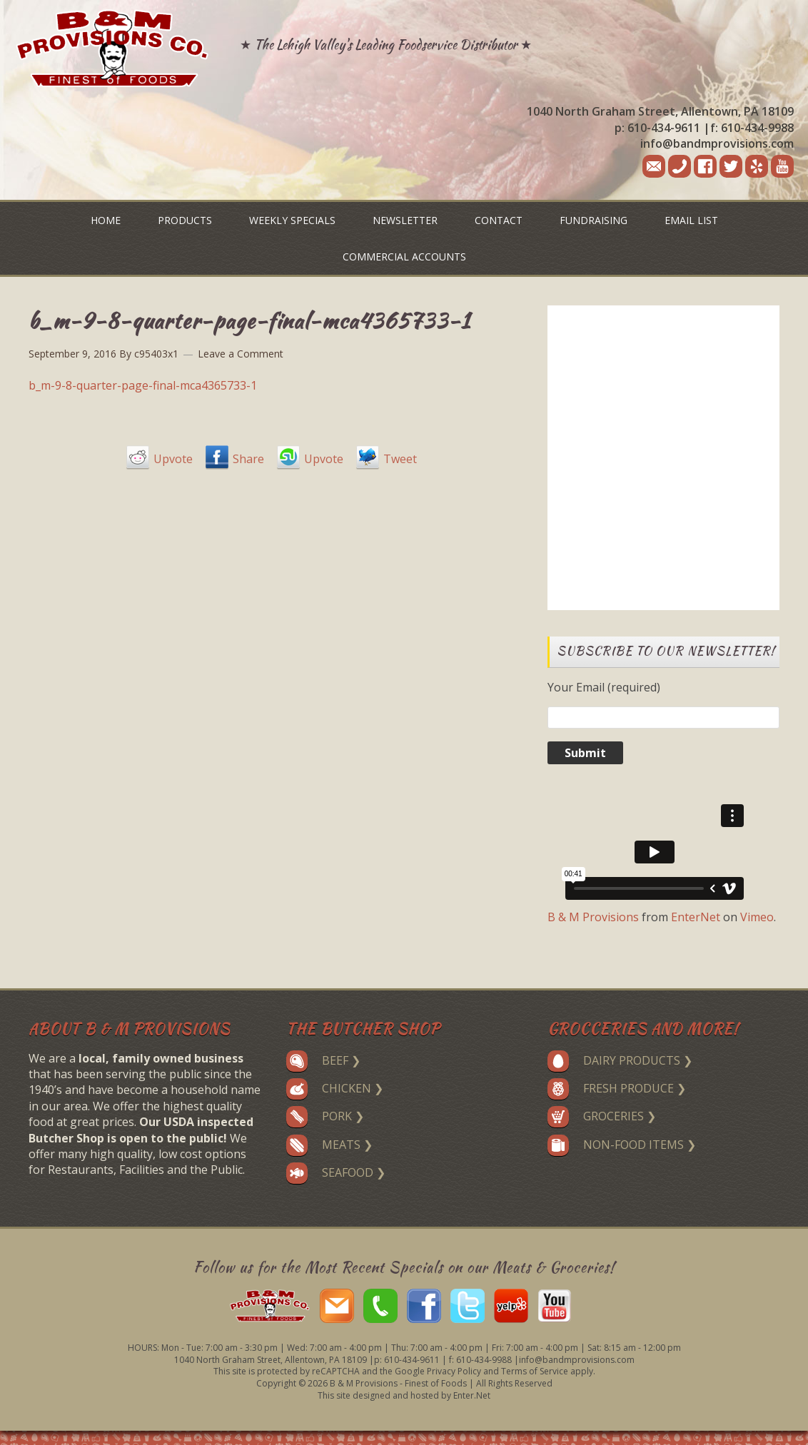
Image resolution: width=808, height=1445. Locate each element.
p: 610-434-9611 (657, 128)
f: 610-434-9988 (752, 128)
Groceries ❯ (601, 1116)
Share (248, 459)
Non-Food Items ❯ (621, 1144)
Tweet (400, 459)
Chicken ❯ (334, 1088)
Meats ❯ (329, 1144)
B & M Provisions (593, 917)
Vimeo (757, 917)
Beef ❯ (323, 1060)
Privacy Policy (454, 1371)
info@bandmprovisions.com (717, 143)
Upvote (173, 459)
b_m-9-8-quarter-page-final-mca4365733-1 (143, 385)
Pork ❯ (325, 1116)
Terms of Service (534, 1371)
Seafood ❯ (335, 1172)
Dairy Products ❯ (619, 1060)
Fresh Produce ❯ (616, 1088)
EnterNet (695, 917)
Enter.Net (471, 1395)
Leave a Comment (240, 353)
